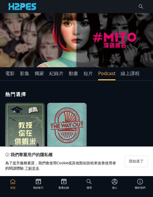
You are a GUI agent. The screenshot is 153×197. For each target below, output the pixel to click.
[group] (76, 40)
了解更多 (32, 168)
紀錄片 (56, 73)
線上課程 (130, 73)
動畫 (73, 73)
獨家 (39, 73)
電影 (10, 73)
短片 (88, 73)
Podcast (106, 73)
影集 (24, 73)
